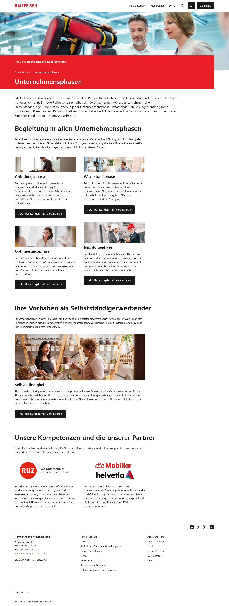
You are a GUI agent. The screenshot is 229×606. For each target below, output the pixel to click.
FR (208, 592)
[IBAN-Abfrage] (154, 555)
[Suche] (182, 5)
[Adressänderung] (155, 536)
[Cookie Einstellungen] (91, 551)
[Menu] (191, 5)
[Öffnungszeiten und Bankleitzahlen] (99, 570)
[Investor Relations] (156, 541)
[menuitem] (137, 5)
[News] (83, 555)
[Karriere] (85, 541)
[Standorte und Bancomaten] (95, 565)
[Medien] (151, 546)
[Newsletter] (86, 560)
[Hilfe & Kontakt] (89, 536)
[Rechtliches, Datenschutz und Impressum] (102, 546)
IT (213, 592)
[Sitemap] (151, 560)
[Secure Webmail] (155, 551)
